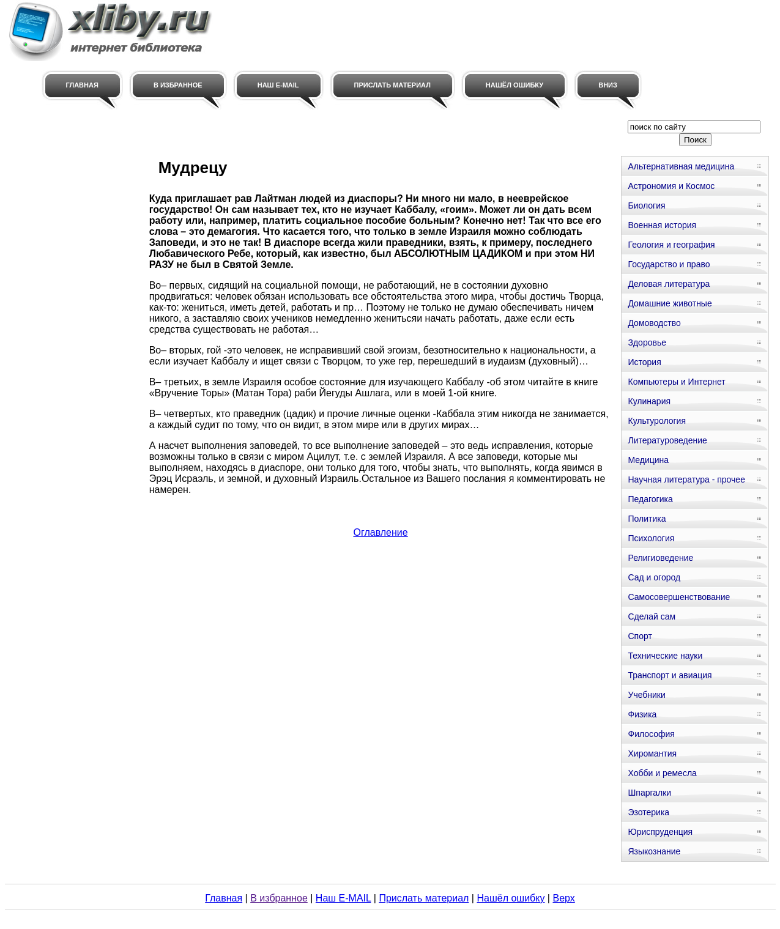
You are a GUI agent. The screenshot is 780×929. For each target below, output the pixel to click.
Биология (646, 205)
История (644, 362)
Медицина (648, 460)
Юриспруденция (660, 832)
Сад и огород (654, 577)
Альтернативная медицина (681, 166)
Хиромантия (652, 753)
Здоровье (647, 342)
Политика (647, 519)
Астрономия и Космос (671, 186)
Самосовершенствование (679, 597)
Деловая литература (669, 284)
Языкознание (654, 851)
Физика (642, 714)
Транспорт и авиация (669, 675)
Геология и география (671, 245)
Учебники (646, 695)
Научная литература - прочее (686, 479)
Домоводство (654, 323)
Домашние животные (669, 303)
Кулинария (649, 401)
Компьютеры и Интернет (676, 382)
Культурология (657, 421)
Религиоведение (660, 558)
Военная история (662, 225)
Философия (651, 734)
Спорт (640, 636)
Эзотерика (648, 812)
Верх (563, 898)
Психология (651, 538)
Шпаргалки (649, 793)
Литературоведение (667, 440)
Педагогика (650, 499)
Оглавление (380, 532)
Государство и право (669, 264)
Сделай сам (651, 616)
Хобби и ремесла (662, 773)
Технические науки (665, 656)
